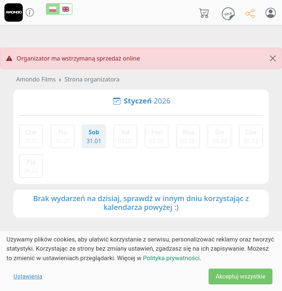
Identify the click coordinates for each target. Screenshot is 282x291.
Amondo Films (36, 79)
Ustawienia (28, 276)
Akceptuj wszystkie (240, 276)
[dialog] (141, 261)
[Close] (273, 58)
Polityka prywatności (171, 258)
